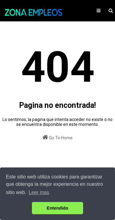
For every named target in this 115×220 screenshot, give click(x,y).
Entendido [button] (57, 208)
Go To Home (57, 137)
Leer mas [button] (39, 192)
